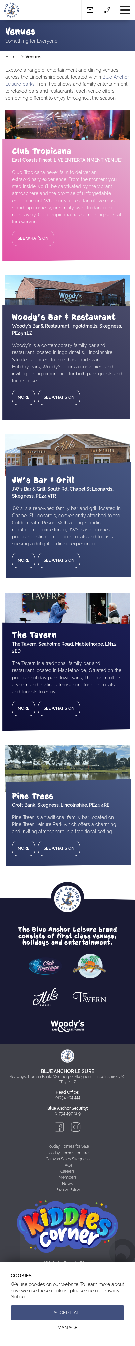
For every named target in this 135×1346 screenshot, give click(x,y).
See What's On (33, 238)
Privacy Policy (67, 1189)
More (23, 397)
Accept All (67, 1312)
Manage (67, 1327)
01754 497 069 (68, 1113)
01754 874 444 (67, 1097)
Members (68, 1177)
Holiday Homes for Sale (67, 1146)
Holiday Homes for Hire (67, 1153)
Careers (67, 1171)
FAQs (68, 1165)
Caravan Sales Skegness (68, 1159)
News (67, 1183)
